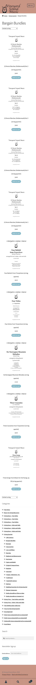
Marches (8, 553)
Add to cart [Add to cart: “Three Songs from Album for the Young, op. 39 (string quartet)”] (16, 489)
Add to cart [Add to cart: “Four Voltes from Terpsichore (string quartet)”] (16, 335)
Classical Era (9, 547)
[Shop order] (10, 28)
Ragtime (8, 568)
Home (5, 16)
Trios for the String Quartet (12, 609)
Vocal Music (7, 624)
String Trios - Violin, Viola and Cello (14, 602)
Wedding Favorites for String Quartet (16, 587)
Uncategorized (8, 612)
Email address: (6, 653)
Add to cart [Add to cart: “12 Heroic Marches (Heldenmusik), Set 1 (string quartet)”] (16, 233)
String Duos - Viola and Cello (12, 525)
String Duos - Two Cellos (11, 516)
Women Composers (11, 590)
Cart (28, 680)
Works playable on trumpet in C (15, 596)
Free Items (7, 510)
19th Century (9, 537)
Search (18, 682)
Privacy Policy (6, 674)
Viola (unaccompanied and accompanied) (16, 615)
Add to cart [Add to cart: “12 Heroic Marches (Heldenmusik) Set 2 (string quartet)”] (16, 77)
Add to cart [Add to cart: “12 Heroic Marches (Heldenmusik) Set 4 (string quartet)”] (16, 181)
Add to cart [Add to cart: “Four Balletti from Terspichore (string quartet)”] (16, 284)
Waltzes (8, 584)
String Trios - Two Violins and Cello (14, 599)
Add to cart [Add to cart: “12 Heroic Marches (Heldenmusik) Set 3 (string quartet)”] (16, 129)
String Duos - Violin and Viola (12, 531)
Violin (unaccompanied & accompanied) (15, 618)
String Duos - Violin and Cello (12, 528)
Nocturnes (9, 559)
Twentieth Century (11, 581)
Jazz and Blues (10, 550)
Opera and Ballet (11, 562)
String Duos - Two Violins (11, 522)
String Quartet (13, 16)
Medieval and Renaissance (13, 556)
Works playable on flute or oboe (15, 593)
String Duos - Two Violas (11, 519)
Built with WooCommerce (20, 674)
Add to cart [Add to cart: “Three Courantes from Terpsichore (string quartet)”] (16, 437)
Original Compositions (12, 565)
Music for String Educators (11, 513)
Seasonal (8, 571)
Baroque (8, 544)
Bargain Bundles (10, 540)
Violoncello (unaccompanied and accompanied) (17, 621)
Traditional (9, 578)
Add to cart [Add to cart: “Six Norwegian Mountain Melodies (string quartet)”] (16, 386)
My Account (6, 682)
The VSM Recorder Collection (12, 605)
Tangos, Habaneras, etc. (13, 574)
